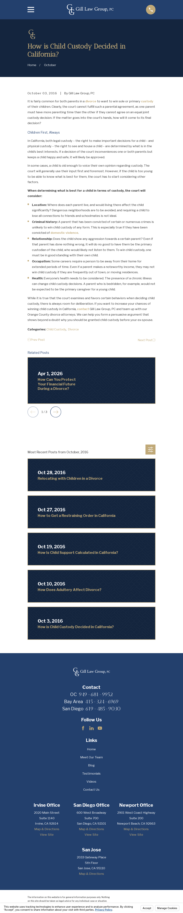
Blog (91, 765)
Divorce (73, 329)
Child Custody (56, 329)
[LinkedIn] (91, 728)
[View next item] (55, 411)
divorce (90, 101)
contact (83, 309)
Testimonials (91, 773)
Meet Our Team (91, 757)
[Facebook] (83, 728)
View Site (47, 834)
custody (147, 101)
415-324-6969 (102, 701)
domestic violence (64, 233)
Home (91, 749)
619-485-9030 (103, 708)
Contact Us (91, 789)
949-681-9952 (96, 694)
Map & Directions (46, 829)
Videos (91, 781)
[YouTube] (100, 728)
